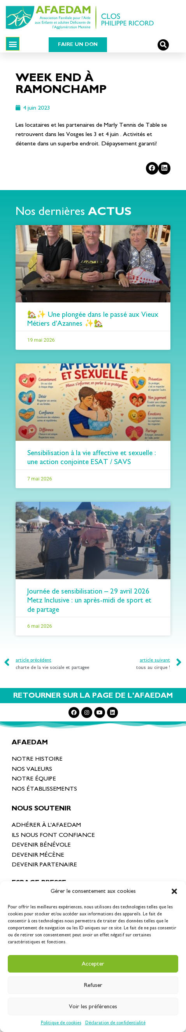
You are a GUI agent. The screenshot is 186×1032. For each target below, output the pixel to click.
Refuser (93, 985)
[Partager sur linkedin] (164, 168)
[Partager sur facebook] (152, 168)
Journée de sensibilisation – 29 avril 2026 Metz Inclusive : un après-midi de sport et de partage (89, 600)
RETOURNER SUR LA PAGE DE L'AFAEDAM (93, 695)
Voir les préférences (93, 1006)
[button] (174, 891)
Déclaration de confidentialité (115, 1022)
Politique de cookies (61, 1022)
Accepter (93, 964)
